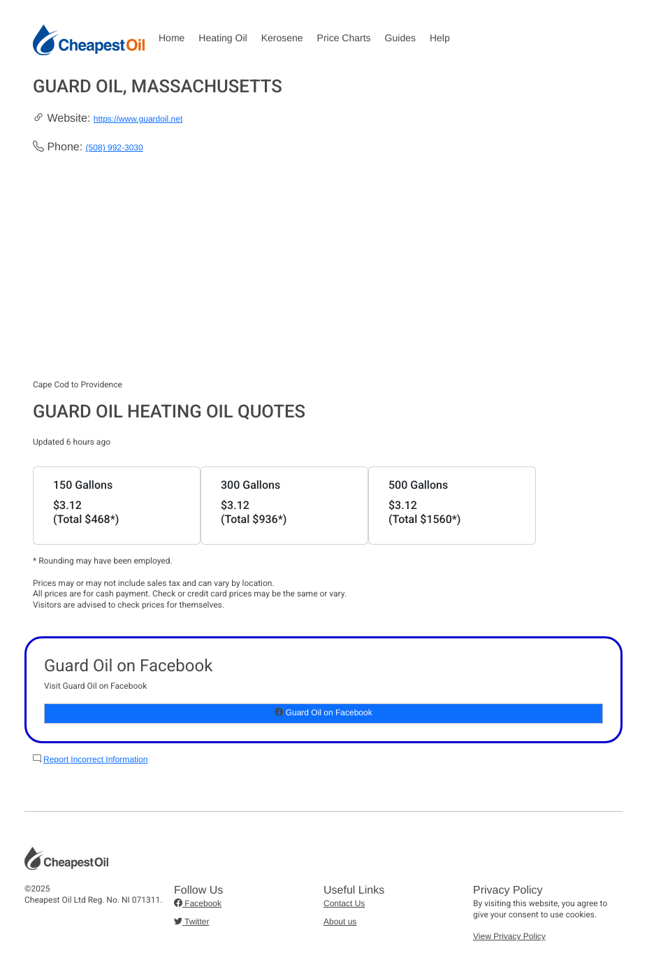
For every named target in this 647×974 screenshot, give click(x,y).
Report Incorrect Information (95, 759)
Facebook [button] (197, 903)
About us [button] (340, 921)
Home (171, 37)
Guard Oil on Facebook (323, 712)
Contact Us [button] (344, 903)
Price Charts (344, 37)
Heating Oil (222, 37)
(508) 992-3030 (114, 147)
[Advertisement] (323, 275)
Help (440, 37)
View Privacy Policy (509, 936)
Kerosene (282, 37)
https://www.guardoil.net (138, 119)
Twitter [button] (191, 921)
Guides (400, 37)
